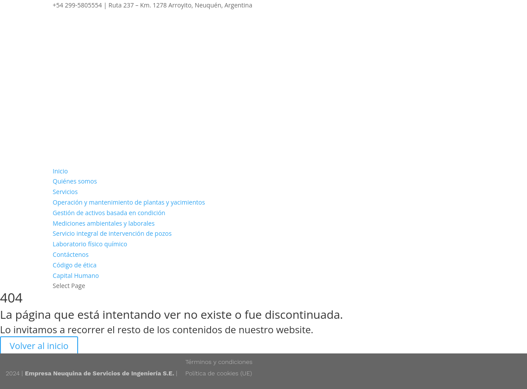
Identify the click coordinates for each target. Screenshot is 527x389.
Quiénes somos (75, 181)
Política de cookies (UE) (218, 373)
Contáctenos (71, 254)
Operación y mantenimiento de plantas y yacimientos (129, 202)
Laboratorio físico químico (90, 244)
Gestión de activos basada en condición (109, 213)
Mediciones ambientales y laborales (103, 223)
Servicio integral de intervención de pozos (112, 233)
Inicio (60, 171)
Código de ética (75, 265)
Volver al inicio (39, 346)
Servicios (65, 191)
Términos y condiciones (218, 361)
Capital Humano (76, 275)
